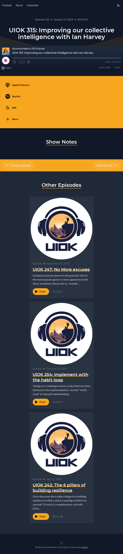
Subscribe (32, 5)
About (19, 5)
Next (107, 165)
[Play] (5, 60)
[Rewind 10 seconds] (14, 62)
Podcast (7, 5)
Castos (84, 547)
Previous (18, 165)
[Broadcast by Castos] (6, 68)
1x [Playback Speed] (22, 62)
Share (117, 67)
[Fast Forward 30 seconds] (29, 62)
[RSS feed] (118, 5)
